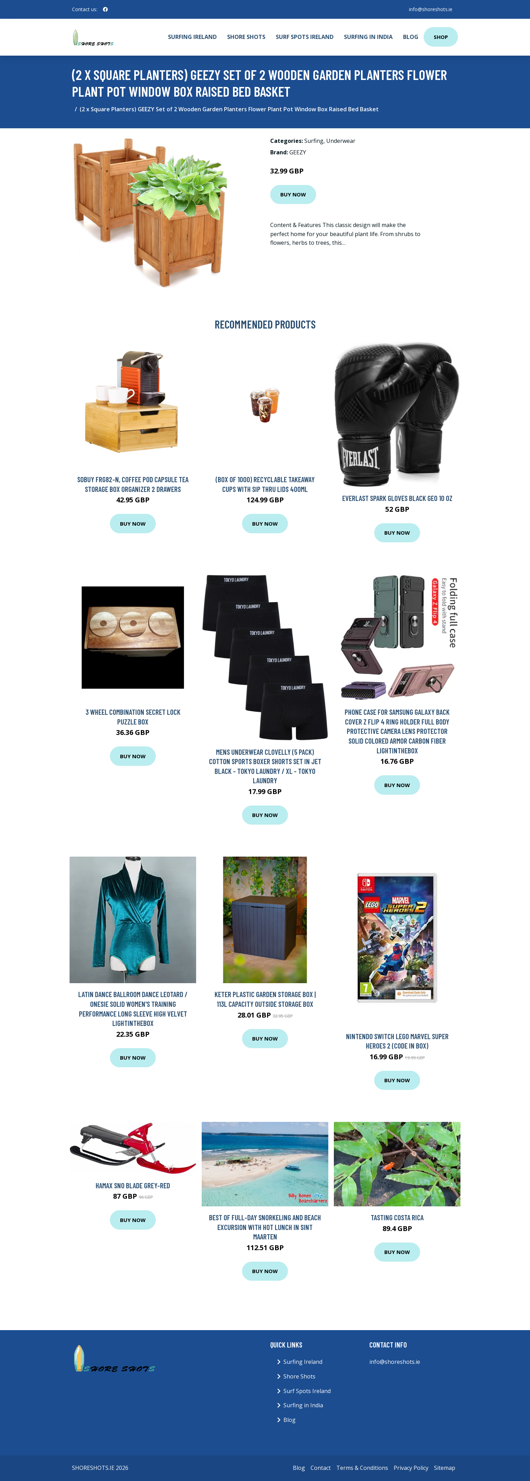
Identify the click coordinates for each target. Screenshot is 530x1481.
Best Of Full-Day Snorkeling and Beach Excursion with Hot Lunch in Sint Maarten (265, 1227)
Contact (321, 1468)
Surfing (313, 141)
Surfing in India (368, 37)
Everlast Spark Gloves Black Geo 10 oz (397, 498)
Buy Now (293, 194)
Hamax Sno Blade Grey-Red (133, 1185)
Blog (410, 37)
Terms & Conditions (362, 1468)
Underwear (340, 141)
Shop (441, 36)
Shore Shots (246, 37)
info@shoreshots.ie (430, 9)
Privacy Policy (411, 1468)
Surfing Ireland (192, 37)
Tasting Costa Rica (397, 1217)
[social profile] (105, 9)
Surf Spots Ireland (305, 37)
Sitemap (444, 1468)
